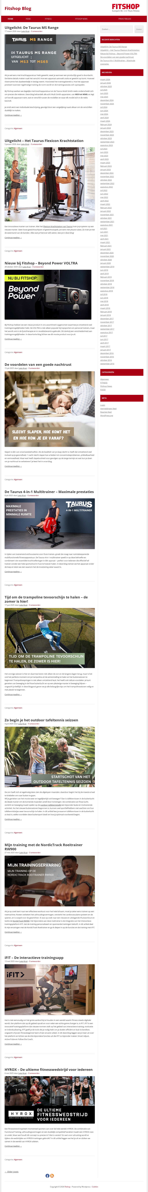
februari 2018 (106, 311)
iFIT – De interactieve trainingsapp (34, 957)
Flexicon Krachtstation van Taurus (57, 226)
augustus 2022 (106, 187)
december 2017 (106, 318)
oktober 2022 (106, 180)
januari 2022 (105, 211)
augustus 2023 (106, 145)
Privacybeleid (125, 19)
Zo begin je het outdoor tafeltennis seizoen (41, 720)
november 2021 (107, 214)
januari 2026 (105, 83)
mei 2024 (104, 114)
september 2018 (107, 287)
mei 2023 (104, 155)
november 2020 (107, 256)
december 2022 (106, 173)
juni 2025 (104, 93)
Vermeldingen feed (108, 408)
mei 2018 (104, 301)
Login (102, 405)
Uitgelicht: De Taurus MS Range (32, 27)
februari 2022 (106, 207)
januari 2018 (105, 315)
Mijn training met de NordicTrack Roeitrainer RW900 (44, 846)
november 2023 (107, 135)
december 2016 (106, 353)
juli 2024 (103, 107)
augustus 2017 (106, 332)
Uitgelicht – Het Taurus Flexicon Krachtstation (44, 140)
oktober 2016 (106, 360)
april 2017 (104, 343)
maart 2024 (105, 121)
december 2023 (106, 131)
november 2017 (107, 322)
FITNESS (48, 19)
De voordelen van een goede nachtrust (38, 364)
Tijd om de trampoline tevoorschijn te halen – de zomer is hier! (46, 599)
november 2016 (107, 356)
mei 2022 (104, 197)
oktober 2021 (106, 218)
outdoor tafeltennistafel (50, 805)
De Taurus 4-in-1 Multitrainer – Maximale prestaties (49, 491)
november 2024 (107, 103)
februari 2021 (106, 245)
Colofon (95, 1187)
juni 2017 (104, 339)
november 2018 (107, 280)
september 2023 (107, 142)
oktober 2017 (106, 325)
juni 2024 (104, 110)
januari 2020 (105, 263)
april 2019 (104, 273)
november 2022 (107, 176)
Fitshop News (81, 19)
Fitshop (67, 1187)
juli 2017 (103, 336)
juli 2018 (103, 294)
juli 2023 (103, 148)
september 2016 (107, 363)
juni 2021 (104, 232)
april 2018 (104, 304)
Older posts (11, 1171)
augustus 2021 (106, 225)
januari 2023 (105, 169)
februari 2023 (106, 166)
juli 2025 (103, 90)
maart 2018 (105, 308)
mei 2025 (104, 96)
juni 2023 (104, 152)
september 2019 (107, 266)
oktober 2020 (106, 259)
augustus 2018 (106, 291)
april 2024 (104, 117)
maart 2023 (105, 162)
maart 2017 (105, 346)
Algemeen (18, 128)
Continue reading (13, 115)
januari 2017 (105, 349)
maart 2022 (105, 204)
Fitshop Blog (18, 8)
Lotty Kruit (25, 31)
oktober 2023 (106, 138)
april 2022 (104, 200)
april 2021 (104, 239)
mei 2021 (104, 235)
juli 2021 (103, 228)
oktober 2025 (106, 86)
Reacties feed (106, 412)
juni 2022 (104, 194)
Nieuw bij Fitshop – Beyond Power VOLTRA (41, 263)
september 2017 (107, 329)
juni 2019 (104, 270)
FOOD (28, 19)
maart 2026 (105, 79)
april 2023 (104, 159)
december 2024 (106, 100)
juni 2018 (104, 297)
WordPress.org (106, 415)
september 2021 (107, 221)
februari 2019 (106, 277)
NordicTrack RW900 (21, 921)
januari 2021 (105, 249)
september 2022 (107, 183)
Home (10, 19)
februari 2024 (106, 124)
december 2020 (106, 252)
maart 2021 (105, 242)
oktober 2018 (106, 284)
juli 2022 (103, 190)
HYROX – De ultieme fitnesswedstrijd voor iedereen (49, 1069)
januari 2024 (105, 128)
